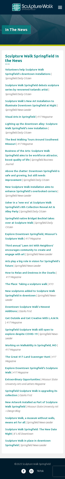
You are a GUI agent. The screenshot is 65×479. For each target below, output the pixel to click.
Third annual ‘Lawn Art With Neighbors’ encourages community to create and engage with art (29, 250)
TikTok (40, 471)
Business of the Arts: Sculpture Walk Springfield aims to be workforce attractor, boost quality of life (31, 155)
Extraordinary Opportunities (22, 379)
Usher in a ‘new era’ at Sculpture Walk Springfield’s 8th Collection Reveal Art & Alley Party (30, 207)
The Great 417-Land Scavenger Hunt (27, 356)
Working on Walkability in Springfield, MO (31, 345)
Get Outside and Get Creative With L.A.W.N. (32, 318)
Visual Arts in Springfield (20, 116)
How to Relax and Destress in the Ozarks (30, 272)
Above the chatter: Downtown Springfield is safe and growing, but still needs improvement (32, 175)
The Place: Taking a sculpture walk (26, 283)
